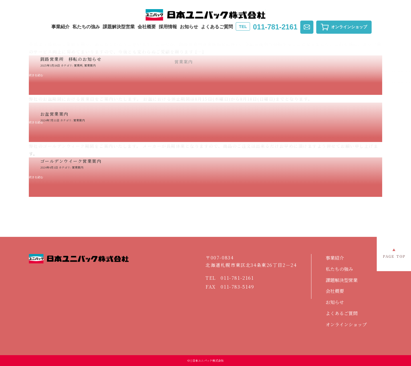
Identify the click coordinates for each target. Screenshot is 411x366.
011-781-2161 (266, 27)
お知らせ (189, 26)
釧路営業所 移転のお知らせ (71, 59)
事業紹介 (60, 26)
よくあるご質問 (217, 26)
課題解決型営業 (119, 26)
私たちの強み (86, 26)
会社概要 (147, 26)
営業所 (78, 65)
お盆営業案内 (54, 114)
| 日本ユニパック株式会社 (207, 360)
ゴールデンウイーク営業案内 (71, 161)
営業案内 (90, 65)
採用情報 (168, 26)
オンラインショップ (346, 324)
